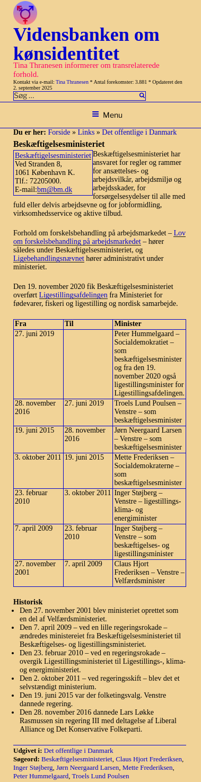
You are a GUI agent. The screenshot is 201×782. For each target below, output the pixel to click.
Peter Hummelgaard (40, 776)
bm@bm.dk (54, 190)
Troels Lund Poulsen (100, 776)
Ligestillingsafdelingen (73, 295)
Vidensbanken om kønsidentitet (86, 44)
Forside (59, 132)
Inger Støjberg (33, 767)
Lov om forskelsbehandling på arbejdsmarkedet (99, 237)
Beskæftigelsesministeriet (53, 156)
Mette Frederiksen (148, 767)
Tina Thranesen (72, 82)
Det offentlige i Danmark (139, 132)
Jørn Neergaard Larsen (87, 767)
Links (85, 132)
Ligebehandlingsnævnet (48, 258)
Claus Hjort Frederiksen (149, 759)
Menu (107, 114)
